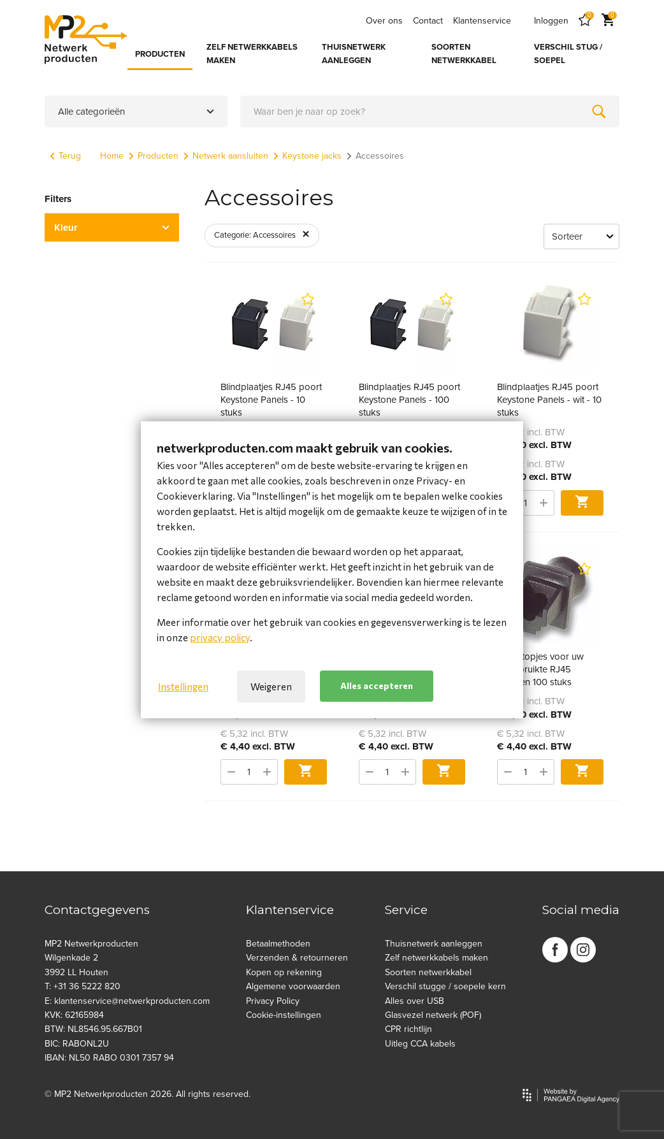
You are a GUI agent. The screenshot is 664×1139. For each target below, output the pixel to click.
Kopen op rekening (284, 972)
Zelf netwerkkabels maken (436, 957)
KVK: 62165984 (74, 1015)
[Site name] (86, 39)
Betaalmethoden (278, 943)
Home (112, 155)
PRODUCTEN (160, 54)
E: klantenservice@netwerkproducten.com (127, 1001)
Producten (153, 155)
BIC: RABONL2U (77, 1043)
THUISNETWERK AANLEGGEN (354, 54)
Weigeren (271, 686)
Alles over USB (414, 1001)
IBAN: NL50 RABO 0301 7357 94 (109, 1057)
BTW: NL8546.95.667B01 (93, 1029)
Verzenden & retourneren (297, 957)
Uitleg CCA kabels (420, 1043)
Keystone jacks (307, 155)
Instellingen (183, 686)
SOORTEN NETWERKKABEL (463, 54)
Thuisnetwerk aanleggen (433, 943)
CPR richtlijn (408, 1029)
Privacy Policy (273, 1001)
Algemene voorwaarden (293, 986)
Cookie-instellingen (283, 1015)
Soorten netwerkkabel (428, 972)
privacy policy (220, 637)
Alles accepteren (376, 685)
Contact (428, 20)
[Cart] (607, 21)
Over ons (384, 20)
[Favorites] (585, 21)
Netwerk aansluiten (226, 155)
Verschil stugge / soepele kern (445, 986)
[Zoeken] (599, 111)
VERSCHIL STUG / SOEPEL (568, 54)
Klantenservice (482, 20)
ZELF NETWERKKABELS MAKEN (252, 54)
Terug (65, 155)
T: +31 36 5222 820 (82, 986)
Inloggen (551, 20)
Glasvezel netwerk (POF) (433, 1015)
